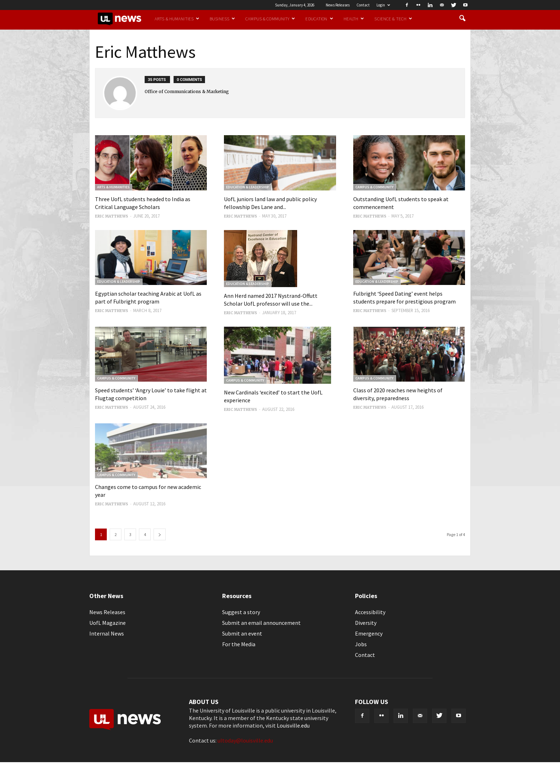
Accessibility (370, 612)
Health (354, 18)
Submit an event (242, 633)
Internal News (106, 633)
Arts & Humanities (177, 18)
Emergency (368, 633)
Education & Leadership (247, 187)
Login (383, 4)
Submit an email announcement (261, 622)
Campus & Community (270, 18)
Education (319, 18)
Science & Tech (393, 18)
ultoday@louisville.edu (245, 740)
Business (222, 18)
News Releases (338, 4)
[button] (462, 18)
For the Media (238, 644)
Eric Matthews (111, 216)
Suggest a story (241, 612)
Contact (363, 4)
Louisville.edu (293, 725)
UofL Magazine (107, 622)
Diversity (365, 622)
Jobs (361, 644)
